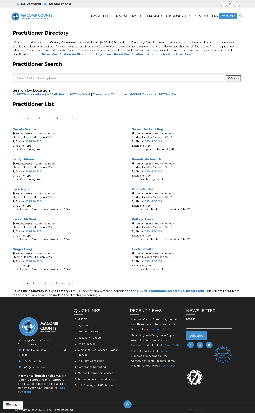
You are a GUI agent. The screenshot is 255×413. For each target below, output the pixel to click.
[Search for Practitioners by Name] (119, 78)
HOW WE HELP (100, 16)
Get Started (228, 16)
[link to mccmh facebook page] (190, 345)
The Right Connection (90, 360)
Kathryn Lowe (143, 219)
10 (69, 118)
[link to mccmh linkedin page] (200, 345)
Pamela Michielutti (146, 159)
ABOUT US (210, 16)
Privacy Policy (194, 409)
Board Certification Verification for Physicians (77, 54)
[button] (241, 16)
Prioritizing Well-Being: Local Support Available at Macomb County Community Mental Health (154, 340)
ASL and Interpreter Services (95, 372)
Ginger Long (22, 249)
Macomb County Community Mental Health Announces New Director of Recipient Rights (154, 324)
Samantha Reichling (147, 129)
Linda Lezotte (142, 249)
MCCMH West (80, 94)
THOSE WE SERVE (125, 16)
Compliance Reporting (91, 366)
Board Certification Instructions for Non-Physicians (152, 54)
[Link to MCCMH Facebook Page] (224, 3)
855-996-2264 (34, 141)
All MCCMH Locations (28, 94)
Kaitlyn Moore (23, 159)
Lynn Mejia (21, 189)
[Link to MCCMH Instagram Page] (237, 3)
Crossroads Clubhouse (110, 94)
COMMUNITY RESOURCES (183, 16)
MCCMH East (168, 94)
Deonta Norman (25, 129)
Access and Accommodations (95, 379)
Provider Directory (88, 331)
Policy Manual (86, 343)
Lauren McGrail (24, 219)
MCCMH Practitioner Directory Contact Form (170, 291)
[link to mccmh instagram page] (209, 345)
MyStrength (84, 325)
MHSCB (82, 319)
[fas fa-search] (233, 78)
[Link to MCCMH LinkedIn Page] (230, 3)
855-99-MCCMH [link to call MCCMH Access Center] (29, 3)
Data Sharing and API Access (95, 385)
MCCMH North (57, 94)
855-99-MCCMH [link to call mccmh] (31, 361)
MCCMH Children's (143, 94)
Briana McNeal (143, 189)
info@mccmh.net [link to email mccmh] (32, 367)
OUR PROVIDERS (151, 16)
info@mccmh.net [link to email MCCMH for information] (57, 3)
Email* (209, 323)
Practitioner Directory (90, 337)
